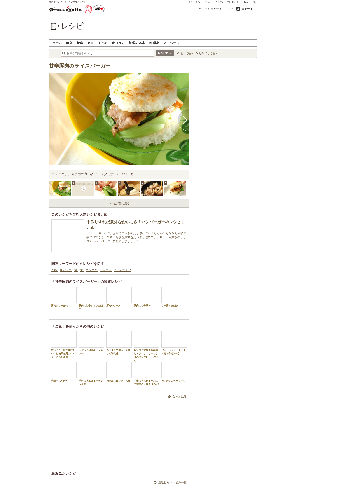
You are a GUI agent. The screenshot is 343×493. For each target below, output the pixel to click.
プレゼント (233, 2)
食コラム (118, 43)
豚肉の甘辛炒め (64, 297)
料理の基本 (137, 43)
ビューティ (211, 2)
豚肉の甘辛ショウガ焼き (91, 298)
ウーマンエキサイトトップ (216, 8)
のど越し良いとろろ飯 (119, 372)
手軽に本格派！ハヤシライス (91, 373)
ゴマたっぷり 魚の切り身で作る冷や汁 (174, 343)
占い (222, 2)
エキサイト (248, 8)
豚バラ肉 (66, 270)
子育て (189, 2)
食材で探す (187, 53)
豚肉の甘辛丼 (119, 297)
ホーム (57, 43)
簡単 (90, 43)
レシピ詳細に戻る (119, 203)
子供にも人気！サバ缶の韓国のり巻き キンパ (146, 373)
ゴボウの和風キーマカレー (91, 343)
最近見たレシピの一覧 (172, 482)
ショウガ (106, 270)
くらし (199, 2)
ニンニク (92, 270)
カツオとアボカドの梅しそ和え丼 (119, 343)
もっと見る (179, 396)
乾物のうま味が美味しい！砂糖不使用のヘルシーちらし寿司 (64, 344)
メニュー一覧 (248, 2)
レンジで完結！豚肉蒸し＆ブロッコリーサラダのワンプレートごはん (146, 346)
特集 (80, 43)
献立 (69, 43)
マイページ (171, 43)
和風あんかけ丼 (64, 372)
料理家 (154, 43)
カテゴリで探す (208, 53)
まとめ (103, 43)
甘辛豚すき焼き (174, 297)
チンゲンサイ (122, 270)
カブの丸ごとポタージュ (174, 373)
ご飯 (54, 270)
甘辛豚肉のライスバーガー (80, 66)
